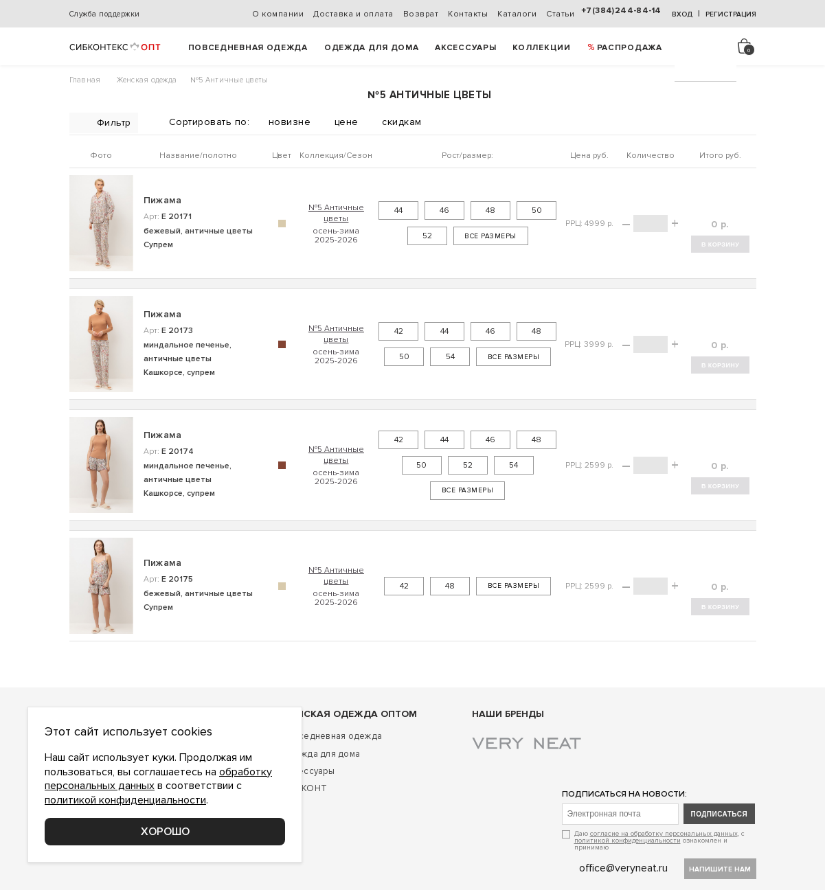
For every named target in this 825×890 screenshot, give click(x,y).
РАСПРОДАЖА (629, 48)
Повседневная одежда (248, 48)
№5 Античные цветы (336, 213)
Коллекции (541, 48)
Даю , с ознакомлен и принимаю (659, 840)
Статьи (560, 14)
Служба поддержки (104, 14)
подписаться (719, 814)
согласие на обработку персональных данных (664, 834)
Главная (85, 80)
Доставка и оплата (353, 14)
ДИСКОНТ (304, 788)
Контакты (468, 14)
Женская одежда (147, 80)
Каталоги (516, 14)
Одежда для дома (371, 48)
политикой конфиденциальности (627, 840)
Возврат (421, 14)
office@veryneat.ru (623, 868)
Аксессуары (465, 48)
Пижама (163, 200)
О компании (278, 14)
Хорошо (165, 831)
